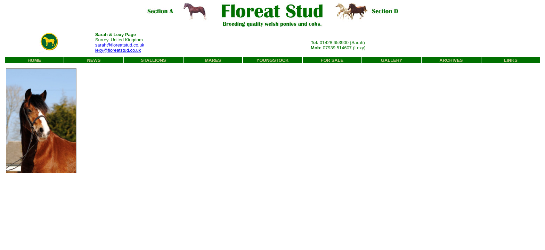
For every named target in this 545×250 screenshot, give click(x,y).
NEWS (93, 60)
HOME (34, 60)
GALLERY (391, 60)
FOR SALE (331, 60)
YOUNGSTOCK (273, 60)
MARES (213, 60)
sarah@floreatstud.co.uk (119, 45)
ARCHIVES (451, 60)
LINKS (511, 60)
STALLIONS (153, 60)
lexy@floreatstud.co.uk (118, 50)
